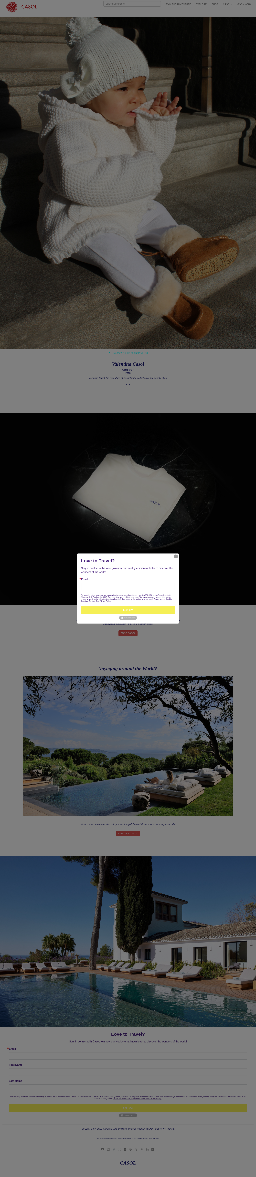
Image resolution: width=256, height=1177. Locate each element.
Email (84, 579)
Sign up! (128, 610)
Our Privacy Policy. (103, 601)
